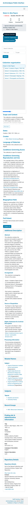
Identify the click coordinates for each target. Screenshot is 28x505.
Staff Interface (16, 499)
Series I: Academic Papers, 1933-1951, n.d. (16, 68)
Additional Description (13, 230)
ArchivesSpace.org (11, 501)
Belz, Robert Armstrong (12, 139)
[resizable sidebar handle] (7, 111)
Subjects (8, 391)
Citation (11, 20)
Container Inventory (9, 40)
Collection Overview (9, 34)
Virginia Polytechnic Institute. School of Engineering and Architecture (15, 383)
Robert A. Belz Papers (9, 66)
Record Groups (10, 405)
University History (12, 399)
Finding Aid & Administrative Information (10, 417)
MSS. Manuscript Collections (15, 409)
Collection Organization (10, 37)
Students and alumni (13, 397)
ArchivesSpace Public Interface (13, 3)
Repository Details (12, 459)
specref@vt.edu (9, 489)
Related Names (10, 359)
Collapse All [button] (7, 226)
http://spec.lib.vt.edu (10, 473)
